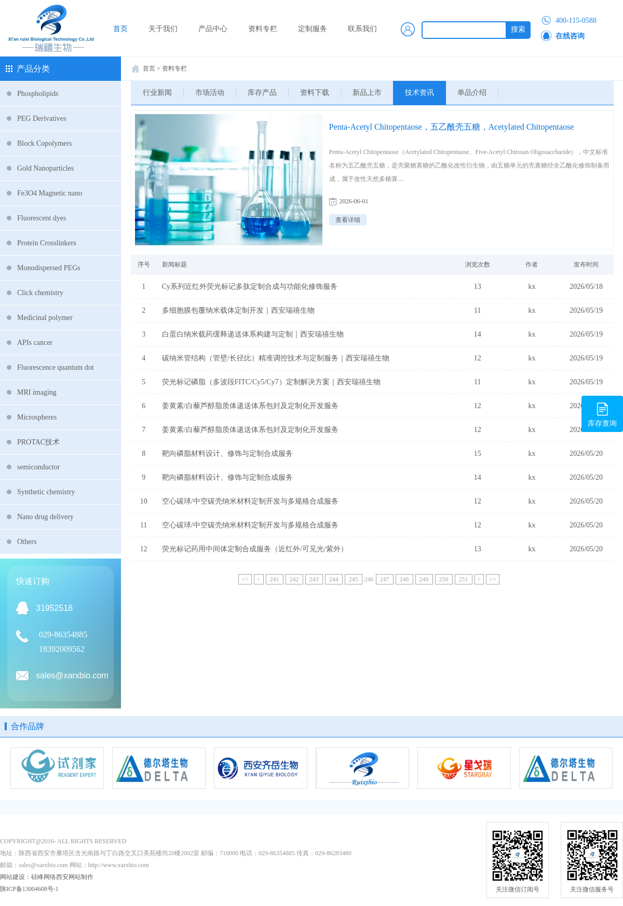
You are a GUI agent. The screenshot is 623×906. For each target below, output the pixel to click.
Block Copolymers (44, 143)
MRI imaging (37, 392)
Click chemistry (40, 293)
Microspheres (37, 417)
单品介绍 (471, 92)
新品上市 (367, 92)
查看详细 (347, 220)
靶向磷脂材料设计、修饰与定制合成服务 (227, 453)
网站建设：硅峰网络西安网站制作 (46, 877)
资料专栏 (262, 29)
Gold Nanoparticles (45, 168)
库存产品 (262, 92)
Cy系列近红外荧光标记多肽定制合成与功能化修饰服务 (249, 286)
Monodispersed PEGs (48, 268)
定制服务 (312, 29)
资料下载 (314, 92)
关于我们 (163, 29)
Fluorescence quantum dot (55, 367)
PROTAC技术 (38, 442)
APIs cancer (34, 342)
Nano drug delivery (45, 517)
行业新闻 (157, 92)
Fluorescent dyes (41, 218)
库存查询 (602, 413)
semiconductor (38, 467)
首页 (120, 29)
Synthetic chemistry (46, 492)
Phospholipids (37, 93)
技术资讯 (419, 92)
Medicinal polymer (45, 318)
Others (26, 542)
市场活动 (209, 92)
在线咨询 (563, 36)
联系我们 (362, 29)
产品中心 (212, 29)
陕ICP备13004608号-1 (29, 889)
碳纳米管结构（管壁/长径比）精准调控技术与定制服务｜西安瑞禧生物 (275, 358)
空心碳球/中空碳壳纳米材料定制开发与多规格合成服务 (250, 501)
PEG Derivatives (41, 118)
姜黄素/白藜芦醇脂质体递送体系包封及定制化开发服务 (250, 406)
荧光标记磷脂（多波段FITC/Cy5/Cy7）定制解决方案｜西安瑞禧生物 (271, 382)
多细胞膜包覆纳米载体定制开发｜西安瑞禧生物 (238, 310)
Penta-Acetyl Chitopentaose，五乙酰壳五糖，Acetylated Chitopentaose (451, 126)
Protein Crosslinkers (46, 243)
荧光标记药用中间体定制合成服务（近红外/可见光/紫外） (255, 549)
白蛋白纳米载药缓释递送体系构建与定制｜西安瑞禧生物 (253, 334)
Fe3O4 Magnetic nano (49, 193)
